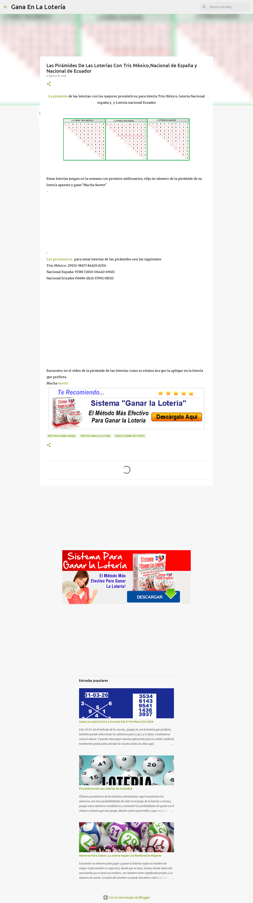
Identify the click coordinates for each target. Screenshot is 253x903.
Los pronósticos (59, 259)
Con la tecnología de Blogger (126, 897)
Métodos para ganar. (62, 436)
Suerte (63, 383)
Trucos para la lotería (95, 436)
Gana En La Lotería (38, 6)
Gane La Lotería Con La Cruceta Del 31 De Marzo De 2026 (116, 721)
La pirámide (58, 96)
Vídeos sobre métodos (130, 436)
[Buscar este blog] (229, 7)
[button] (48, 84)
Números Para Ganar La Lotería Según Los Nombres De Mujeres (120, 855)
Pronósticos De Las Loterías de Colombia (105, 788)
